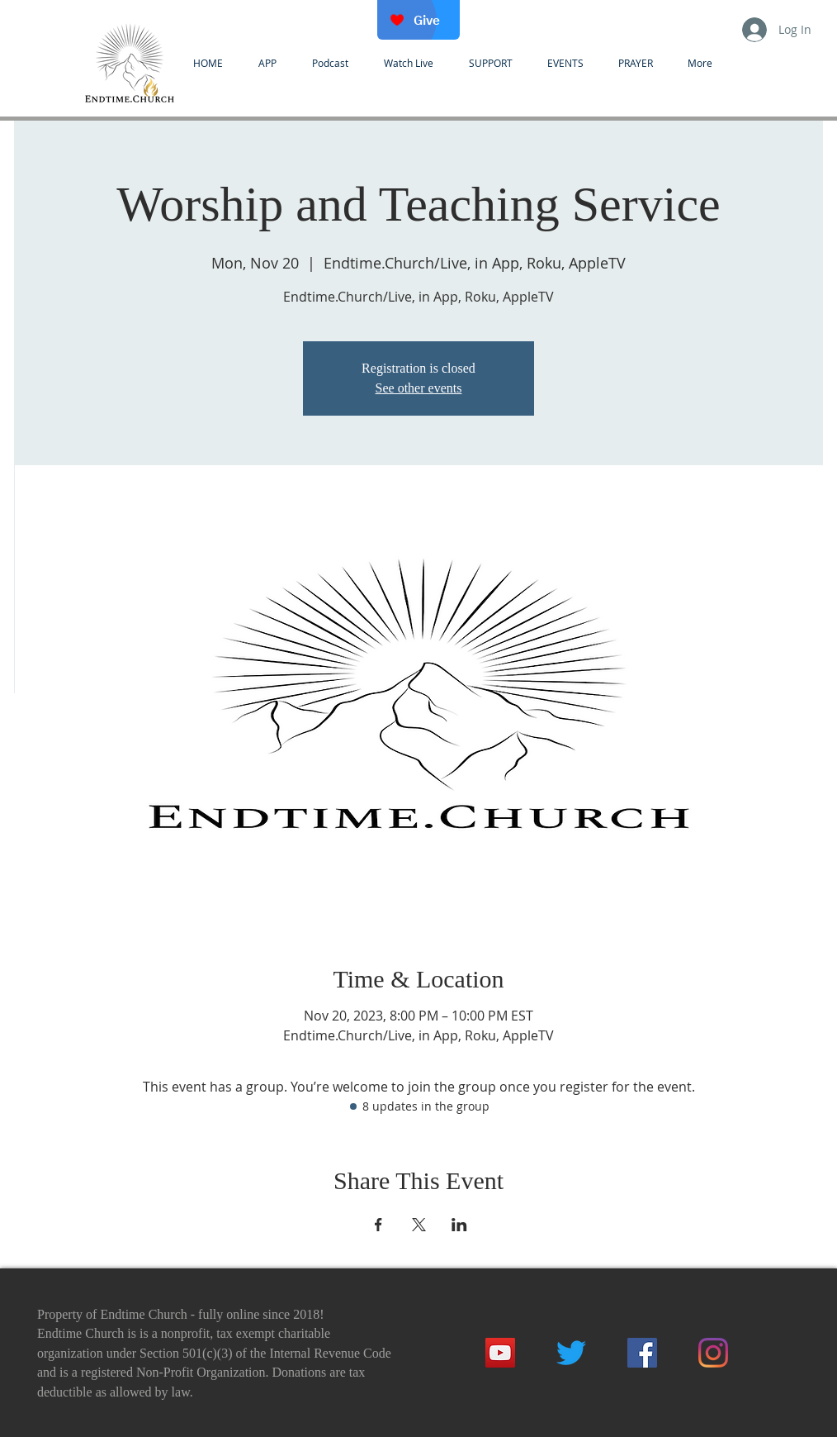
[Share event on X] (419, 1224)
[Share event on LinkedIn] (459, 1224)
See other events (419, 388)
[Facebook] (642, 1353)
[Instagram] (713, 1353)
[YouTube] (500, 1353)
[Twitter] (571, 1353)
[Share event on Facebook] (378, 1224)
